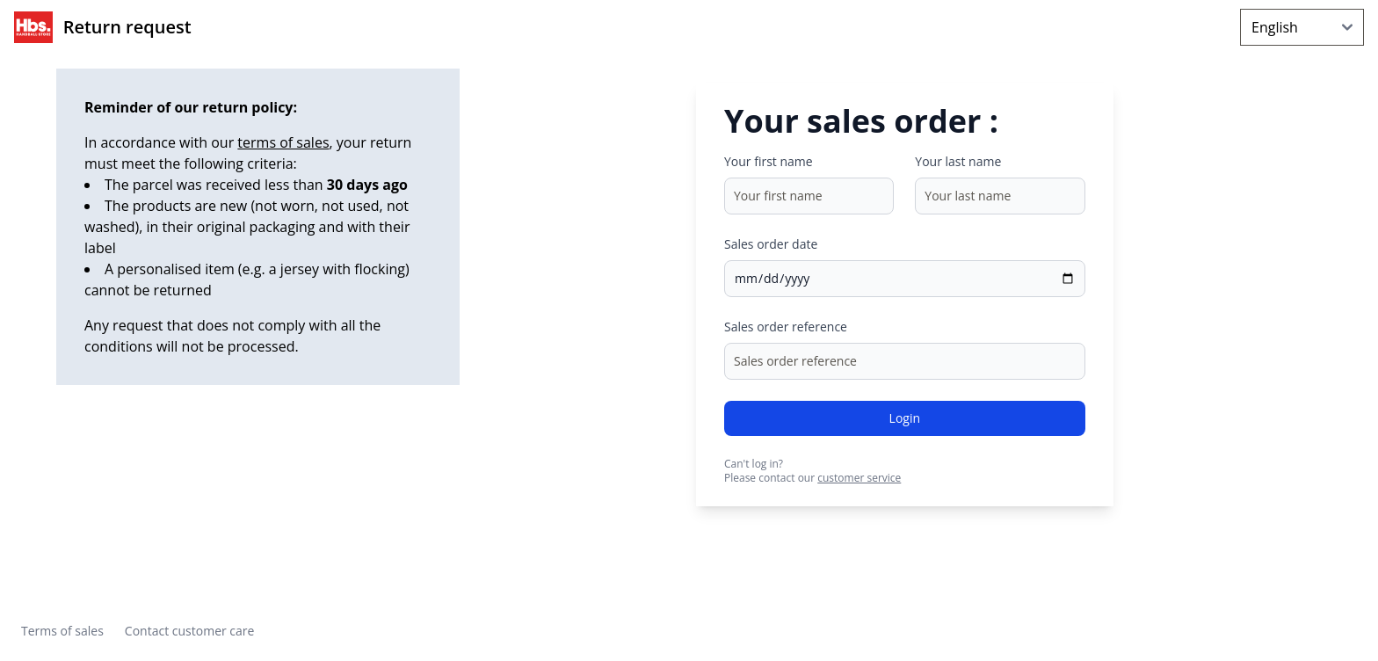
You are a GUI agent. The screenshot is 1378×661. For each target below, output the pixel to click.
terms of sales (283, 142)
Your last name (958, 161)
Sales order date (770, 244)
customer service (859, 477)
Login (904, 418)
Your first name (768, 161)
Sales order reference (785, 326)
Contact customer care (190, 630)
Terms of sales (62, 630)
